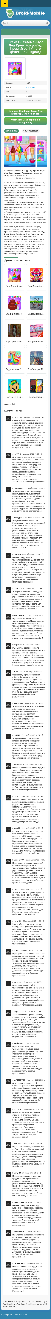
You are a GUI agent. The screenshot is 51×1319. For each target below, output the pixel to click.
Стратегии (30, 87)
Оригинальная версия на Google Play (25, 121)
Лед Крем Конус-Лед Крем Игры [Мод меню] (14, 286)
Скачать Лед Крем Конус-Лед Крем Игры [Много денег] (26, 112)
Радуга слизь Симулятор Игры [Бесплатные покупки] (14, 369)
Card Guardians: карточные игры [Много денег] (36, 286)
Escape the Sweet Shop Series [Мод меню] (36, 341)
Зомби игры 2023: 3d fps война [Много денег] (36, 369)
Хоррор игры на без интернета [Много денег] (14, 341)
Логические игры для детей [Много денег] (14, 396)
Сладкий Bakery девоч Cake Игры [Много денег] (14, 313)
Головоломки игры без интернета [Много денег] (36, 396)
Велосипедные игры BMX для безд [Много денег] (36, 313)
